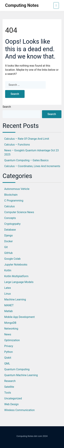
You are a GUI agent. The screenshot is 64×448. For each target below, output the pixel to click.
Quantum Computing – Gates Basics (26, 160)
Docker (8, 241)
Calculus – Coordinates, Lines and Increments (32, 166)
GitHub (8, 253)
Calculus (9, 206)
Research (10, 381)
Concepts (10, 218)
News (7, 334)
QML (7, 363)
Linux (7, 293)
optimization (12, 340)
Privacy (8, 346)
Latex (7, 287)
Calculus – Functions (17, 144)
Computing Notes (22, 5)
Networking (11, 328)
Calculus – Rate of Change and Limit (26, 138)
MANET (9, 305)
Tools (7, 392)
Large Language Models (18, 282)
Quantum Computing (17, 369)
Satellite (9, 386)
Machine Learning (15, 299)
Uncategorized (13, 398)
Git (6, 247)
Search (7, 106)
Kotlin (7, 270)
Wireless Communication (19, 410)
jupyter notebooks (15, 264)
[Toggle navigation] (56, 5)
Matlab (8, 311)
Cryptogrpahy (12, 223)
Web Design (11, 404)
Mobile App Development (19, 317)
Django (8, 235)
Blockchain (11, 194)
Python (8, 352)
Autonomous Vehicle (16, 189)
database (10, 229)
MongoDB (10, 322)
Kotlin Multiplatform (16, 276)
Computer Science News (19, 212)
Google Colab (12, 258)
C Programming (13, 200)
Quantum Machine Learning (21, 375)
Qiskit (7, 357)
